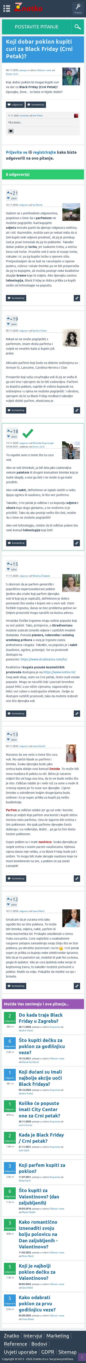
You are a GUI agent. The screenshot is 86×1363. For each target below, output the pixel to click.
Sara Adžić (27, 1287)
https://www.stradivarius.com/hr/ (44, 659)
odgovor (23, 204)
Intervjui (32, 1336)
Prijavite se (16, 152)
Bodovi (39, 1344)
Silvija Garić (25, 1180)
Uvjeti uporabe (20, 1352)
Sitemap (67, 1352)
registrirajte (44, 152)
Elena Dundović (30, 1062)
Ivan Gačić (24, 1150)
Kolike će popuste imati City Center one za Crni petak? (39, 1109)
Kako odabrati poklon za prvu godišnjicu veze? (37, 1304)
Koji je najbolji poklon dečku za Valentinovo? (37, 1272)
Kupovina (55, 1027)
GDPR (47, 1352)
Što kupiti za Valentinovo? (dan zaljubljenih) (39, 1197)
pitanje (23, 70)
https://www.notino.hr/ (59, 672)
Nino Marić (28, 1256)
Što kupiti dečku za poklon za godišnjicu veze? (42, 1046)
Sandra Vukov (39, 330)
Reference (15, 1344)
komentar (24, 115)
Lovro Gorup (25, 1125)
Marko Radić (28, 1212)
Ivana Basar (28, 1319)
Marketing (57, 1336)
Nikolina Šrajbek (41, 576)
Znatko (11, 1336)
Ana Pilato (38, 115)
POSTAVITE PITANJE (37, 26)
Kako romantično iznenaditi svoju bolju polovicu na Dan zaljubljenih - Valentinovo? (38, 1234)
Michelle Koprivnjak (43, 443)
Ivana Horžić (38, 746)
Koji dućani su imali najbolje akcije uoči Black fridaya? (40, 1078)
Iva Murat (37, 204)
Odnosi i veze (44, 70)
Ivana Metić (38, 911)
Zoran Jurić (12, 74)
